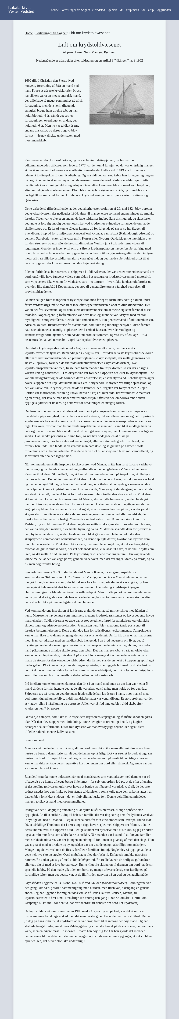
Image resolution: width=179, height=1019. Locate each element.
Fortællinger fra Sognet (75, 10)
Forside (54, 10)
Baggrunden (163, 10)
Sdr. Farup (147, 10)
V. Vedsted (98, 10)
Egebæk (112, 10)
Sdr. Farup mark (129, 10)
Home (29, 33)
